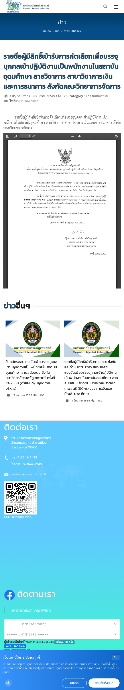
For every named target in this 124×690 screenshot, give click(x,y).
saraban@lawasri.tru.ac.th (29, 474)
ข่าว (57, 31)
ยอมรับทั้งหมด (104, 683)
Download (31, 101)
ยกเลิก (74, 683)
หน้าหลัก (46, 31)
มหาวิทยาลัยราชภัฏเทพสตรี (31, 610)
